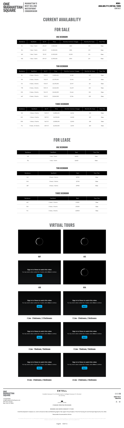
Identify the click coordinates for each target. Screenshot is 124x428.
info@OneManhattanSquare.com (11, 400)
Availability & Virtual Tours (109, 6)
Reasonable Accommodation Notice (62, 414)
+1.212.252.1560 (7, 398)
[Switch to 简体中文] (65, 424)
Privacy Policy (117, 397)
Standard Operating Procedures (62, 405)
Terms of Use (118, 398)
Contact (117, 8)
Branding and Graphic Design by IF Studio (62, 409)
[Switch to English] (59, 424)
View (102, 46)
